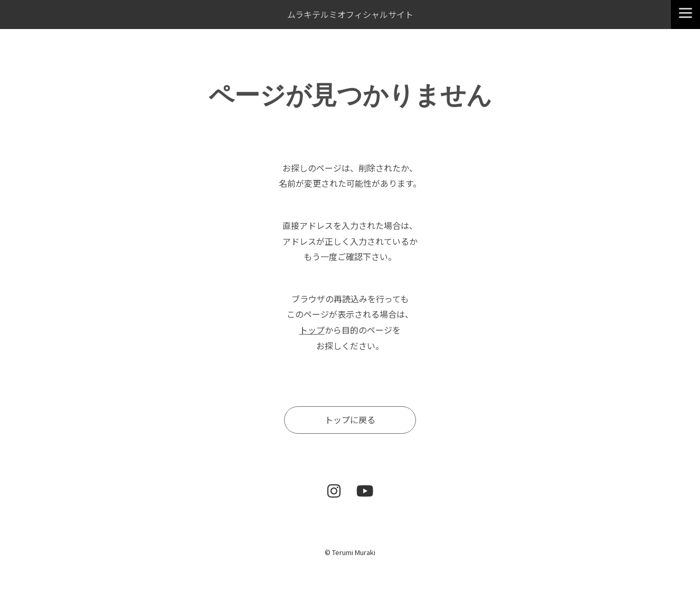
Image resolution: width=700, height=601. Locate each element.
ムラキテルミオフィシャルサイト (350, 14)
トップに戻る (350, 419)
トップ (312, 329)
